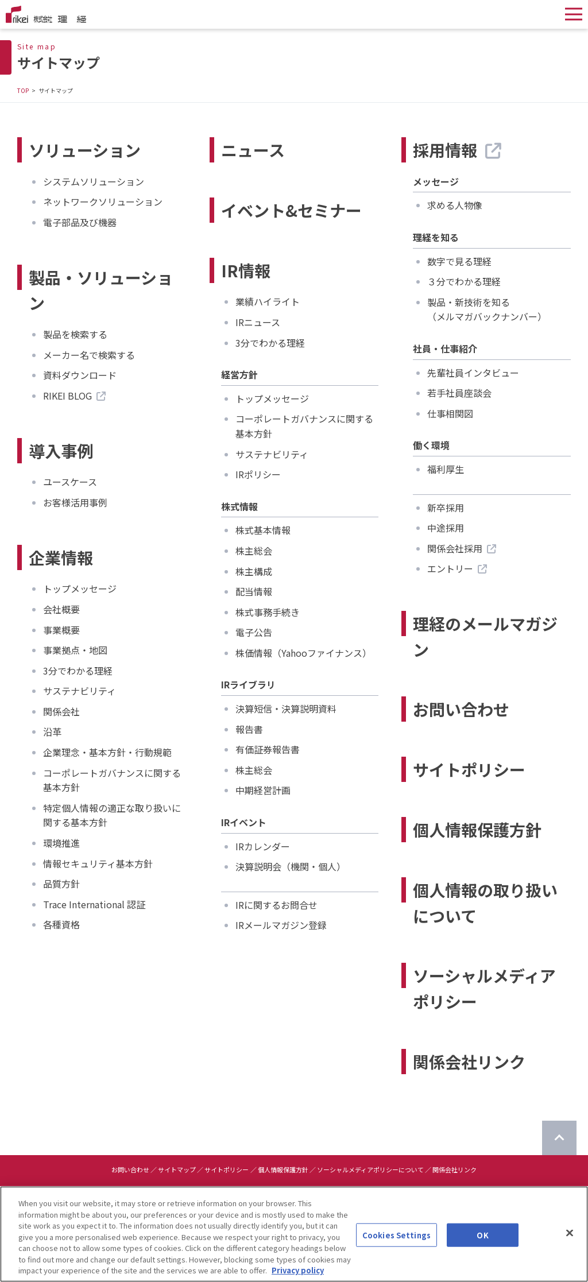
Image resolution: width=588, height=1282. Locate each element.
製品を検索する (75, 334)
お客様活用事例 (75, 502)
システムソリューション (93, 181)
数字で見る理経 (459, 261)
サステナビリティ (79, 691)
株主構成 (253, 571)
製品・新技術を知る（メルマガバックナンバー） (487, 309)
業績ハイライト (267, 301)
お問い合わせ (461, 709)
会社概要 (61, 609)
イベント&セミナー (291, 210)
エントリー (457, 568)
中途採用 (445, 528)
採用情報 (457, 149)
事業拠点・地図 (75, 650)
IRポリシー (258, 474)
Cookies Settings (396, 1242)
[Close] (569, 1240)
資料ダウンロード (80, 375)
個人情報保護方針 (477, 829)
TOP (23, 90)
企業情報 (61, 557)
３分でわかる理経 (464, 281)
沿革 (52, 731)
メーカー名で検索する (89, 355)
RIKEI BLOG (74, 395)
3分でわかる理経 (78, 670)
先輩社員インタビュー (473, 372)
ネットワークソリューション (103, 201)
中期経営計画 (263, 790)
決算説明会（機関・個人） (290, 866)
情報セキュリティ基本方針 (98, 863)
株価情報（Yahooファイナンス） (303, 653)
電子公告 (253, 632)
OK (482, 1242)
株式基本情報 (263, 530)
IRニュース (257, 322)
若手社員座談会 (459, 393)
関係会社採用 (461, 548)
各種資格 (61, 924)
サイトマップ (177, 1169)
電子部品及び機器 (80, 222)
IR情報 (245, 270)
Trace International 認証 (94, 904)
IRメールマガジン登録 (281, 925)
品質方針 (61, 883)
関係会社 (61, 711)
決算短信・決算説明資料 (285, 708)
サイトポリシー (469, 769)
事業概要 (61, 630)
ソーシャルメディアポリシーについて (370, 1169)
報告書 (249, 729)
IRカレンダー (262, 846)
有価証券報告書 (267, 749)
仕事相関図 (450, 413)
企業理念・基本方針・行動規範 (107, 752)
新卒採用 (445, 507)
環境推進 (61, 843)
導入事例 (61, 450)
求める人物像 (454, 205)
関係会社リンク (469, 1061)
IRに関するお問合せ (276, 905)
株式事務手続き (267, 612)
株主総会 (253, 550)
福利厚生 (445, 469)
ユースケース (70, 482)
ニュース (253, 149)
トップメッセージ (80, 588)
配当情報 (253, 591)
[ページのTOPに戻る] (559, 1138)
